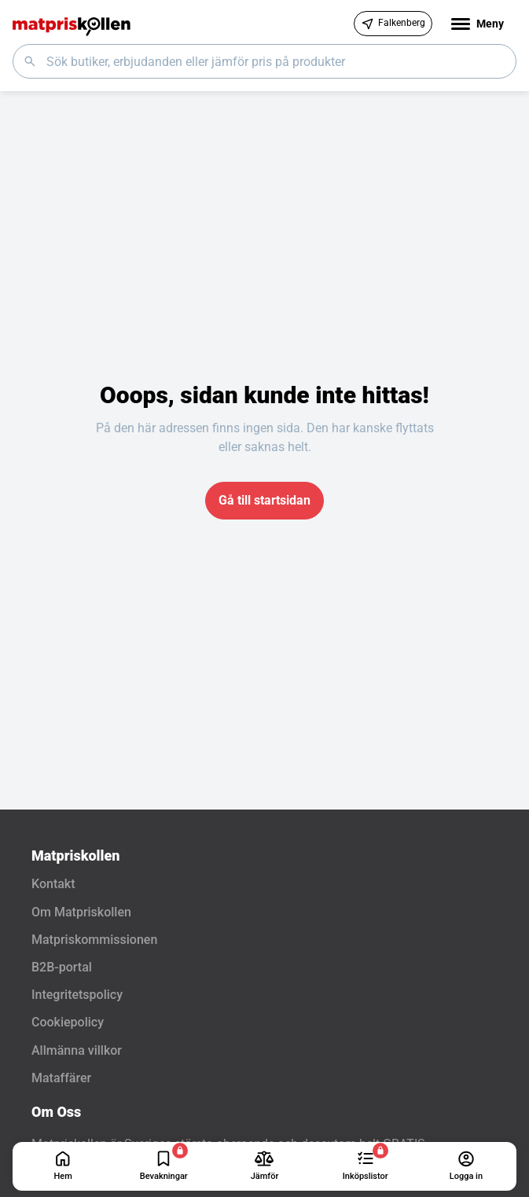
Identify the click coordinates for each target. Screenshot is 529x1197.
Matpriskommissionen (94, 939)
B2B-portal (61, 967)
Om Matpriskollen (81, 912)
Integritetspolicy (77, 994)
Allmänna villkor (76, 1050)
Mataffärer (61, 1077)
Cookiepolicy (67, 1022)
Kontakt (53, 883)
